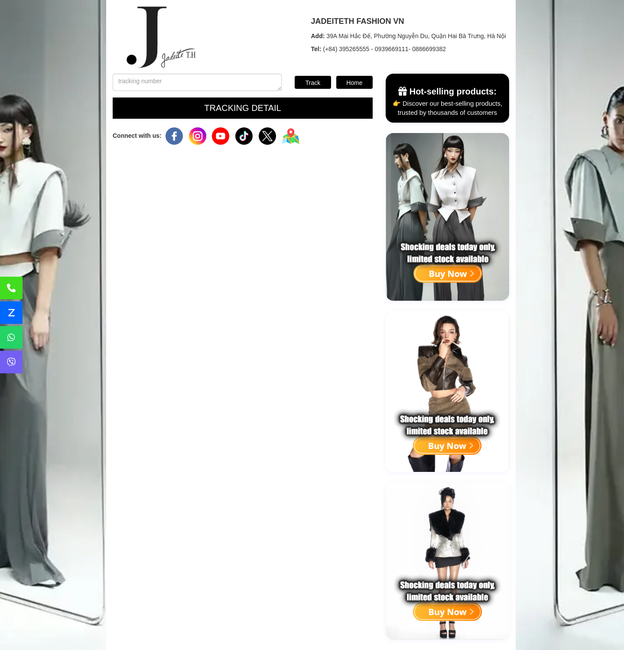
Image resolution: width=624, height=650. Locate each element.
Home (354, 82)
